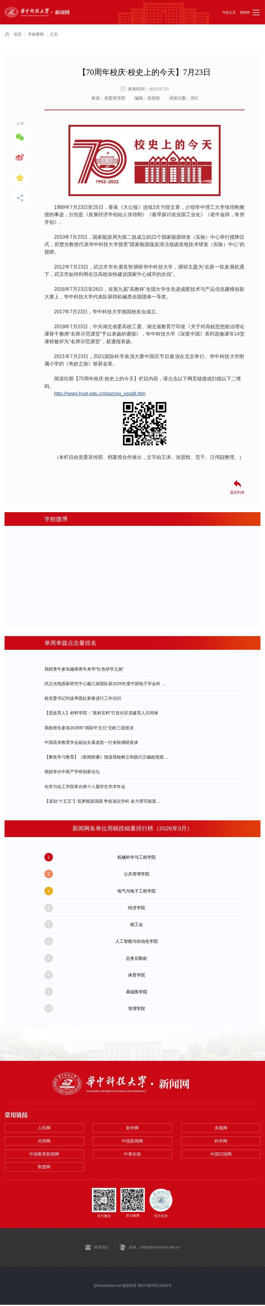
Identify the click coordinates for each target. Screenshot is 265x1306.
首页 (18, 34)
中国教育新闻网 (44, 1154)
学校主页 (229, 12)
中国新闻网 (132, 1141)
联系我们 (101, 1248)
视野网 (245, 12)
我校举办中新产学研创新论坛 (72, 771)
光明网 (44, 1141)
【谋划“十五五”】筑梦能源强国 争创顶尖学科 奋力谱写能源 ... (102, 801)
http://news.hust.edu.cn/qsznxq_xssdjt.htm (100, 393)
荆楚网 (44, 1168)
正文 (56, 34)
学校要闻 (37, 34)
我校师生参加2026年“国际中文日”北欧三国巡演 (88, 727)
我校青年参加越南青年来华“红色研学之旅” (84, 668)
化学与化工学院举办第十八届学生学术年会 (84, 786)
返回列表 (237, 492)
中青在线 (132, 1154)
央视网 (220, 1128)
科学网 (220, 1141)
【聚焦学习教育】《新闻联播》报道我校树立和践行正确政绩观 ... (106, 757)
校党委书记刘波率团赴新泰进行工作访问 (82, 698)
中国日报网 (221, 1154)
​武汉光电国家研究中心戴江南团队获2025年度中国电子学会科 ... (104, 683)
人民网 (44, 1128)
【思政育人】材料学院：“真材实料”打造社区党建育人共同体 (101, 712)
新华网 (132, 1128)
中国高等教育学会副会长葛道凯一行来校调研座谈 (91, 742)
